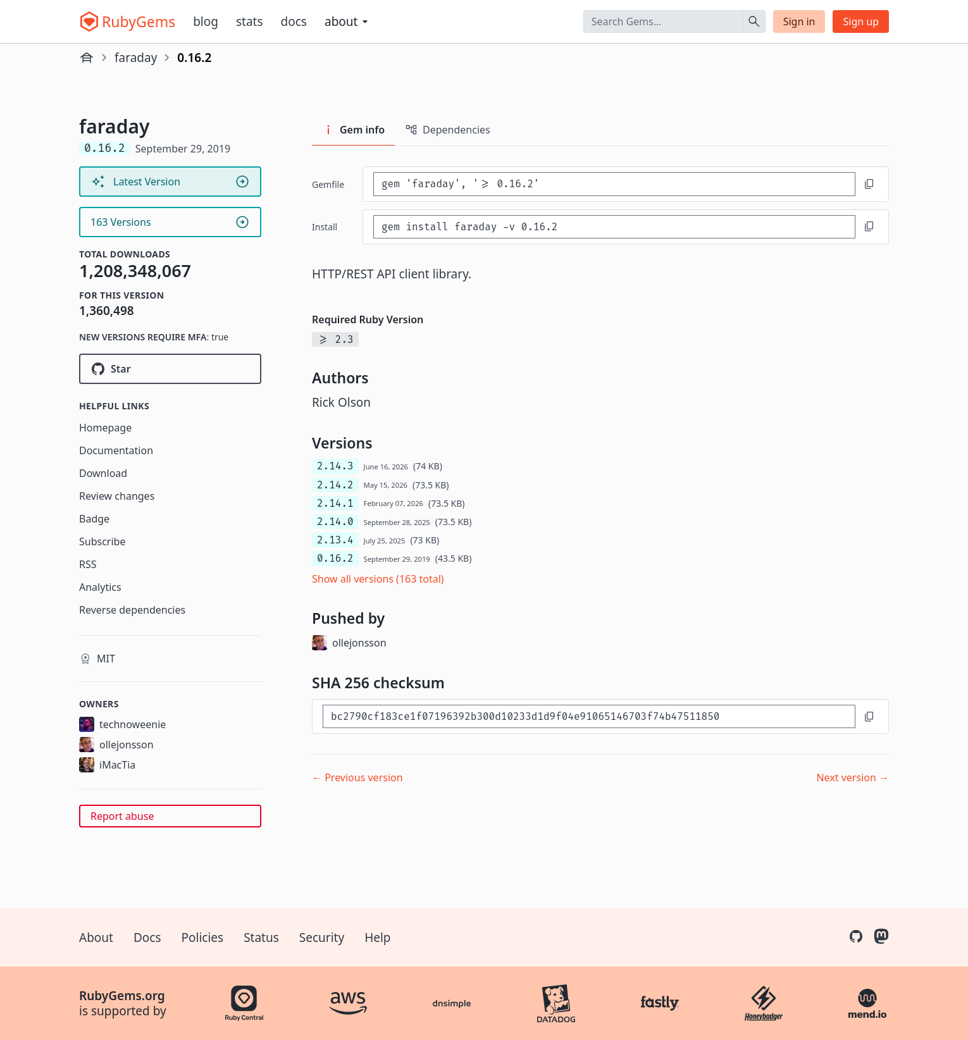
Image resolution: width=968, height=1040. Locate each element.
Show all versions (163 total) (378, 579)
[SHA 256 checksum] (589, 716)
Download (103, 473)
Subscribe (102, 541)
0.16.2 (335, 558)
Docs (294, 21)
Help (377, 937)
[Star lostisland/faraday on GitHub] (170, 369)
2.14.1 (335, 503)
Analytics (100, 587)
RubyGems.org (122, 995)
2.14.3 (335, 466)
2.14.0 (335, 521)
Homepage (105, 428)
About (96, 937)
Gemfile (328, 184)
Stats (249, 21)
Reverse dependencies (132, 610)
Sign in (799, 21)
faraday (136, 57)
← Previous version (357, 777)
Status (261, 937)
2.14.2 (335, 485)
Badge (94, 519)
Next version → (852, 777)
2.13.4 (335, 540)
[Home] (87, 57)
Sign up (861, 21)
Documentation (116, 450)
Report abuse (122, 816)
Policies (203, 937)
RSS (88, 564)
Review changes (116, 496)
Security (321, 937)
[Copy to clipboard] (869, 184)
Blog (205, 21)
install (324, 227)
